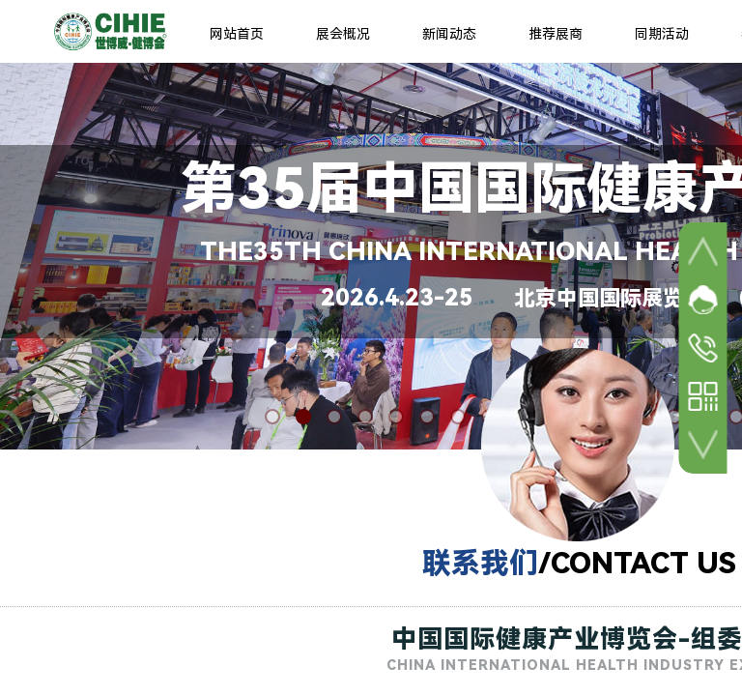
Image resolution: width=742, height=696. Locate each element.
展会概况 (343, 34)
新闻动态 (449, 34)
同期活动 (662, 34)
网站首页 (237, 34)
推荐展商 (555, 34)
